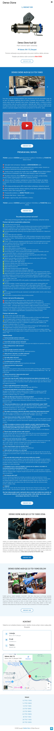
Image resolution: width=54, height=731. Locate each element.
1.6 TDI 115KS (27, 706)
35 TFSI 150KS (27, 722)
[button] (6, 87)
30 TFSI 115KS (27, 719)
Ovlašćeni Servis (26, 728)
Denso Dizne (9, 2)
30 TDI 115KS (27, 717)
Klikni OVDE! (38, 56)
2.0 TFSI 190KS (27, 714)
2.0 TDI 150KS (27, 708)
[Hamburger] (51, 2)
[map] (27, 634)
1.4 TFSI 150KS (27, 703)
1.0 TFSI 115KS (27, 700)
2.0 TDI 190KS (27, 711)
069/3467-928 (27, 7)
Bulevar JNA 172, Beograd (27, 49)
